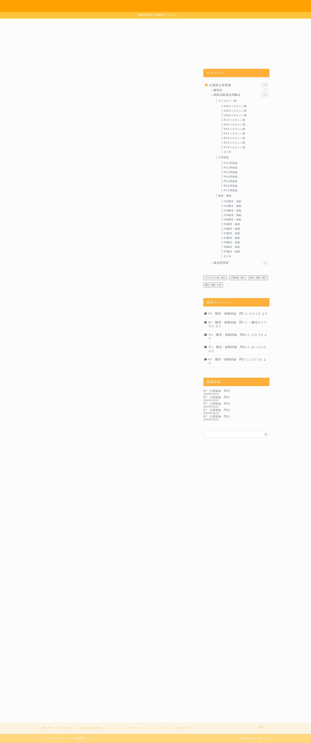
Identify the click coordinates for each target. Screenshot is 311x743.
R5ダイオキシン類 (234, 138)
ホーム (210, 6)
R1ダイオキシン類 (234, 120)
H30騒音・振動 (232, 219)
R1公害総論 (230, 163)
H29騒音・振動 (232, 215)
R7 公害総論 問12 (216, 409)
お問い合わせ (233, 6)
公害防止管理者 (238, 85)
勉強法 (241, 90)
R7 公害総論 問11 (216, 416)
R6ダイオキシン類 (234, 142)
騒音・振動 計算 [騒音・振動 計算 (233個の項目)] (213, 285)
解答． (56, 367)
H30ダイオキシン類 (235, 115)
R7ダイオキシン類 (234, 147)
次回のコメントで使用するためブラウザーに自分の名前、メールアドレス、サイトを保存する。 (115, 677)
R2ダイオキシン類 (59, 77)
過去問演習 (241, 263)
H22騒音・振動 (232, 201)
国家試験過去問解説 (241, 95)
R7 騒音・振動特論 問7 (226, 313)
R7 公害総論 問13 (216, 403)
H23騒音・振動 (232, 206)
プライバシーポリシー (57, 738)
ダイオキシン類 (228, 100)
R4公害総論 (230, 176)
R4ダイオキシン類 (234, 133)
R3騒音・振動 (232, 233)
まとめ (227, 151)
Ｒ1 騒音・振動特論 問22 (227, 334)
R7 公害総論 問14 (216, 397)
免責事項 (80, 738)
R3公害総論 (230, 172)
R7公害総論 (230, 190)
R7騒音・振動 (232, 251)
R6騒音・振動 (232, 247)
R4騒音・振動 (232, 238)
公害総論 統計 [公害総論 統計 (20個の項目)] (238, 278)
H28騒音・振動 (232, 210)
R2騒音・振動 (232, 228)
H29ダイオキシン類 (235, 110)
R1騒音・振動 (232, 224)
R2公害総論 (230, 167)
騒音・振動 (225, 195)
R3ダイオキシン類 (234, 129)
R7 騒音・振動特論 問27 (227, 359)
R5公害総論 (230, 181)
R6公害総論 (230, 185)
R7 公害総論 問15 (216, 390)
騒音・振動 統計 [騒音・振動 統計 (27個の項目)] (258, 278)
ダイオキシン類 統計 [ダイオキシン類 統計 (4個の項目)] (215, 278)
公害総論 (224, 157)
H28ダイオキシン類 (235, 106)
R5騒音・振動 (232, 242)
